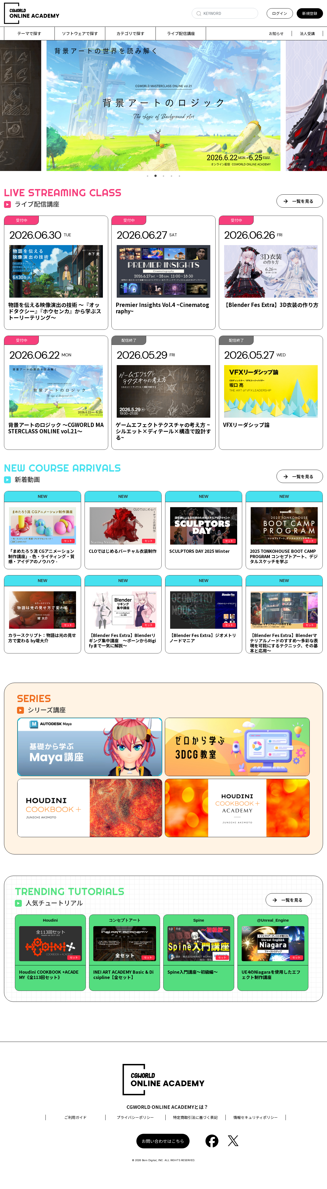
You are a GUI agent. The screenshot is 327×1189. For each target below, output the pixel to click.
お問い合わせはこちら (163, 1141)
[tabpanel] (163, 105)
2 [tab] (155, 176)
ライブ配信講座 (181, 33)
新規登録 (309, 13)
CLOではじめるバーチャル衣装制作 (123, 551)
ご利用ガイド (75, 1117)
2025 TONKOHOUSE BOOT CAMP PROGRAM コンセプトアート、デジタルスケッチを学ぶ (284, 556)
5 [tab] (179, 176)
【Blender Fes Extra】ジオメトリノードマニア (202, 638)
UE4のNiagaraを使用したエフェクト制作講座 (271, 974)
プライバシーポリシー (135, 1117)
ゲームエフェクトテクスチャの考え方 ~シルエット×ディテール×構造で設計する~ (163, 431)
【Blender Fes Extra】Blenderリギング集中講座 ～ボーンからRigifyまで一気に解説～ (122, 640)
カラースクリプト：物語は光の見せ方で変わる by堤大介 (42, 638)
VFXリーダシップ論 (246, 425)
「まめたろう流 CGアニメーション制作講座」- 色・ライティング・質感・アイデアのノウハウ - (41, 556)
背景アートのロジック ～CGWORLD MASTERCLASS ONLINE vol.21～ (56, 428)
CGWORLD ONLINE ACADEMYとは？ (167, 1107)
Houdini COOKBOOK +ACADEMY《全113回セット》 (49, 974)
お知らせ (276, 33)
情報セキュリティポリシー (255, 1117)
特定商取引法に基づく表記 (195, 1117)
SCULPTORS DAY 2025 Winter (199, 551)
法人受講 (307, 33)
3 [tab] (163, 176)
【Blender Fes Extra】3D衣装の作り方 (270, 305)
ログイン (279, 13)
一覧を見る (302, 201)
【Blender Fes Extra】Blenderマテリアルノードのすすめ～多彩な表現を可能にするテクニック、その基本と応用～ (284, 643)
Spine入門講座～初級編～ (192, 972)
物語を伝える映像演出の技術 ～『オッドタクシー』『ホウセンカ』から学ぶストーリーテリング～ (54, 311)
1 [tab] (147, 176)
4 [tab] (171, 176)
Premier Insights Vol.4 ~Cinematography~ (163, 308)
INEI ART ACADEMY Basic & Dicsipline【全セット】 (123, 974)
